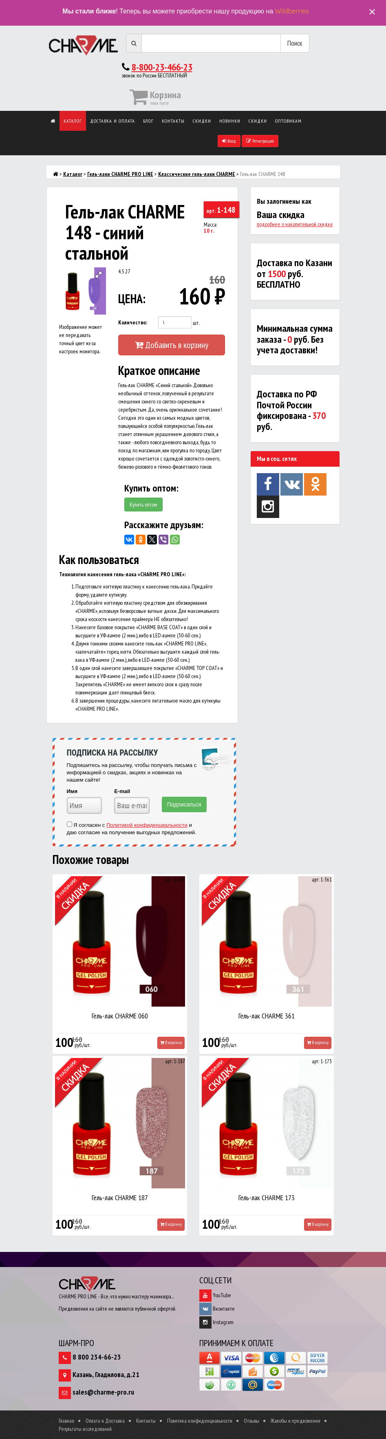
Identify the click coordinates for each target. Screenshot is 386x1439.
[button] (98, 274)
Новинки (229, 121)
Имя (72, 791)
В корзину (171, 1042)
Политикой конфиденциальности (146, 825)
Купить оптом (143, 504)
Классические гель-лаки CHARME (196, 174)
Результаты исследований (85, 1428)
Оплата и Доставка (105, 1420)
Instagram (216, 1322)
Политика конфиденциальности (199, 1420)
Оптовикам (288, 121)
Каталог (73, 121)
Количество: (132, 322)
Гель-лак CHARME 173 (266, 1197)
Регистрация (260, 141)
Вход (229, 141)
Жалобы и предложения (295, 1420)
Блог (148, 121)
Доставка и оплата (112, 121)
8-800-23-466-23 (162, 67)
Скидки (202, 121)
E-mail (122, 791)
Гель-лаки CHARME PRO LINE (120, 174)
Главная (66, 1420)
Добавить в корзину (171, 344)
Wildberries (292, 11)
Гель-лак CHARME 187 (120, 1197)
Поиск (294, 43)
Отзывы (251, 1420)
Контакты (173, 121)
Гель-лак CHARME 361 (266, 1015)
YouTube (215, 1295)
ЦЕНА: (130, 298)
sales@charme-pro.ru (103, 1392)
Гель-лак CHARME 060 (120, 1015)
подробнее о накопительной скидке (295, 224)
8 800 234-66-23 (97, 1357)
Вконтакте (217, 1308)
